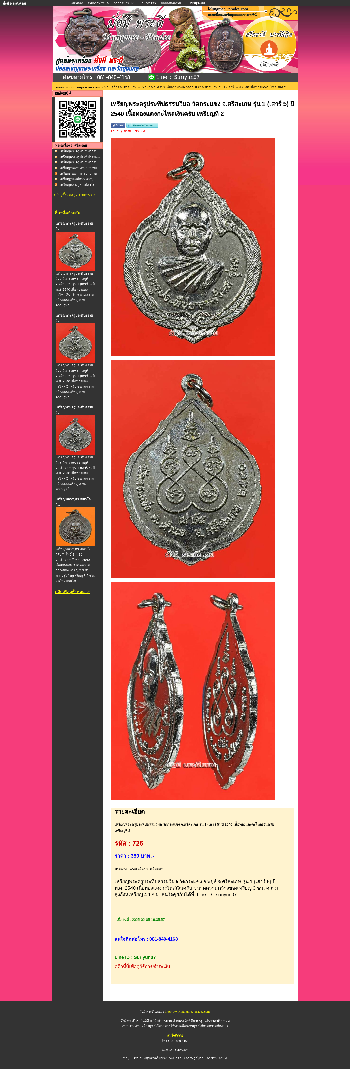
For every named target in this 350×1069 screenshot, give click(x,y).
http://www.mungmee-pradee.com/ (188, 1011)
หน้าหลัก (77, 3)
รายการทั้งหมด (98, 3)
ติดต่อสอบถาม (171, 3)
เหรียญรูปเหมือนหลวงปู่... (78, 179)
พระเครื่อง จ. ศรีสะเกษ (120, 87)
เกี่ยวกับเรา (148, 3)
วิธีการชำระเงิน (125, 3)
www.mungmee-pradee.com (78, 87)
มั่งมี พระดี (128, 1021)
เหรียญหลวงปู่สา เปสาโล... (78, 185)
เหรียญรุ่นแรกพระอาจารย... (80, 168)
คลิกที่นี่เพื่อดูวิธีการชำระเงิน (142, 966)
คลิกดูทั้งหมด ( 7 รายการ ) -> (75, 195)
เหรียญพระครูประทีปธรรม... (80, 151)
